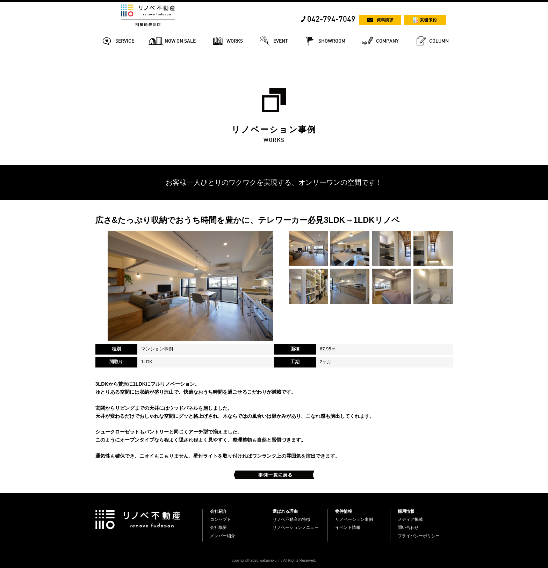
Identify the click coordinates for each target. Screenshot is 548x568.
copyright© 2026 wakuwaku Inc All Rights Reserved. (274, 560)
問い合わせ (408, 527)
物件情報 (343, 511)
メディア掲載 (410, 519)
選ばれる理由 (285, 511)
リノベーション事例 (354, 519)
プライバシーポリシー (419, 536)
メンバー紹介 (222, 536)
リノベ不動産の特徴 (291, 519)
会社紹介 (218, 511)
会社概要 (218, 527)
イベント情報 (347, 527)
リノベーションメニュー (296, 527)
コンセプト (220, 519)
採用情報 (406, 511)
